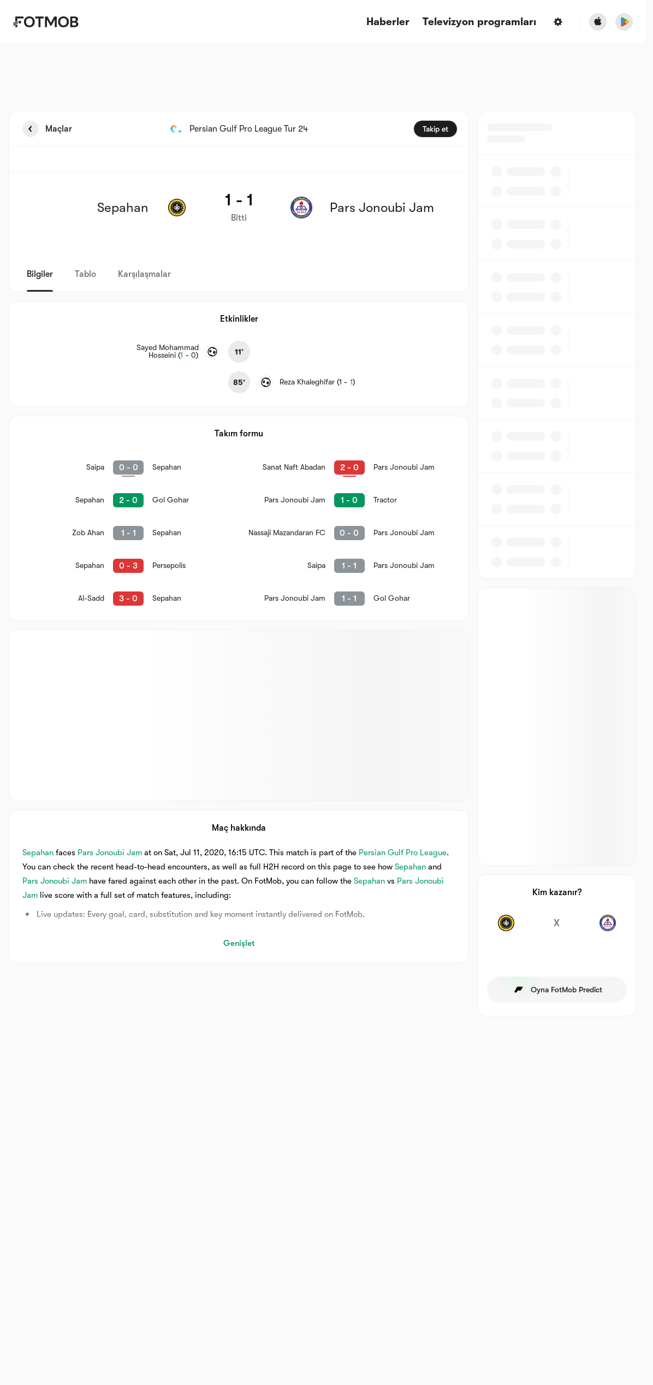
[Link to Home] (46, 21)
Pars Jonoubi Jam (110, 852)
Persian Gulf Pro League (403, 852)
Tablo (85, 274)
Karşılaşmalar (144, 274)
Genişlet (238, 943)
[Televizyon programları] (479, 22)
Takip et (435, 129)
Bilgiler (40, 274)
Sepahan (38, 852)
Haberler (387, 22)
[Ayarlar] (558, 22)
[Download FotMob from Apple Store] (598, 22)
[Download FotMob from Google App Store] (624, 22)
